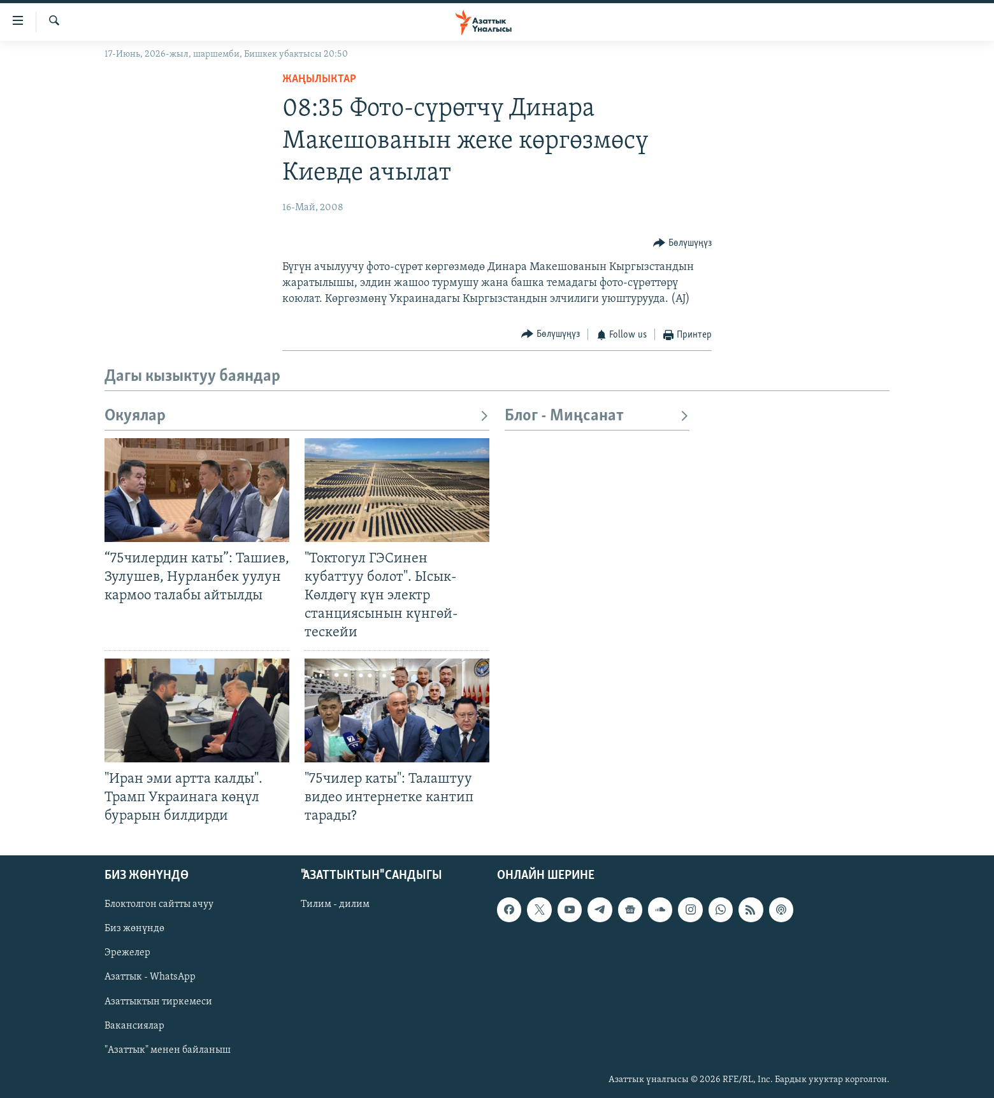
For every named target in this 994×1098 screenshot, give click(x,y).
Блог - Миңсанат (597, 416)
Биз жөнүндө (134, 928)
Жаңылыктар (319, 79)
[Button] (682, 244)
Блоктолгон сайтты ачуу (158, 904)
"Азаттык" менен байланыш (167, 1050)
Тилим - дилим (335, 904)
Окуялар (296, 416)
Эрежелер (127, 953)
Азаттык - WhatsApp (150, 978)
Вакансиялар (134, 1026)
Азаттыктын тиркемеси (158, 1002)
